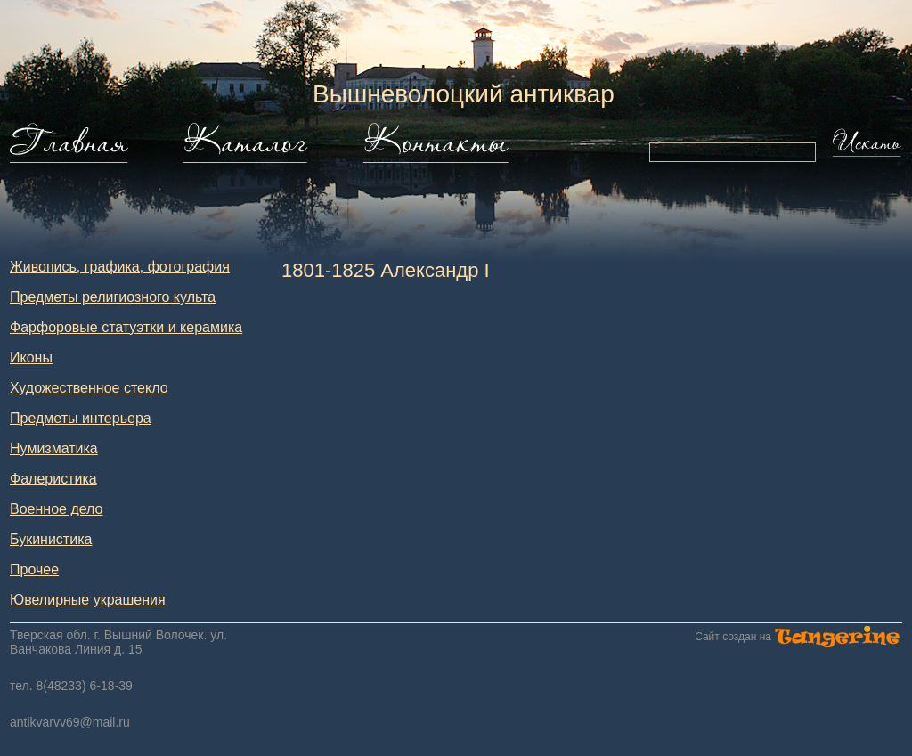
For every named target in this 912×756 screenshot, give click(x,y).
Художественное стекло (89, 387)
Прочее (34, 569)
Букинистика (51, 539)
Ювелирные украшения (88, 599)
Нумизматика (54, 448)
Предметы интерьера (80, 418)
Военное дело (56, 508)
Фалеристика (53, 478)
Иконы (31, 357)
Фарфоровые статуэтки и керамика (126, 327)
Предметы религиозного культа (113, 297)
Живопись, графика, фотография (120, 266)
